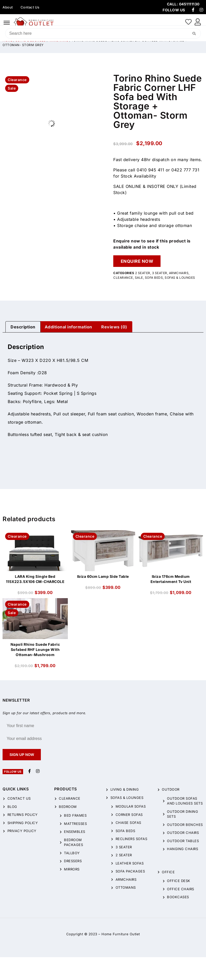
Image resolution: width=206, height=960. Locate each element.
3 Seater (159, 276)
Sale (139, 280)
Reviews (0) (114, 329)
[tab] (23, 329)
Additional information (68, 329)
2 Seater (142, 276)
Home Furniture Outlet (120, 937)
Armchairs (179, 276)
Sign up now (22, 757)
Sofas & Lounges (180, 280)
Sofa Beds (154, 280)
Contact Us (30, 7)
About (8, 7)
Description (23, 329)
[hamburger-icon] (7, 22)
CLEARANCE (123, 280)
